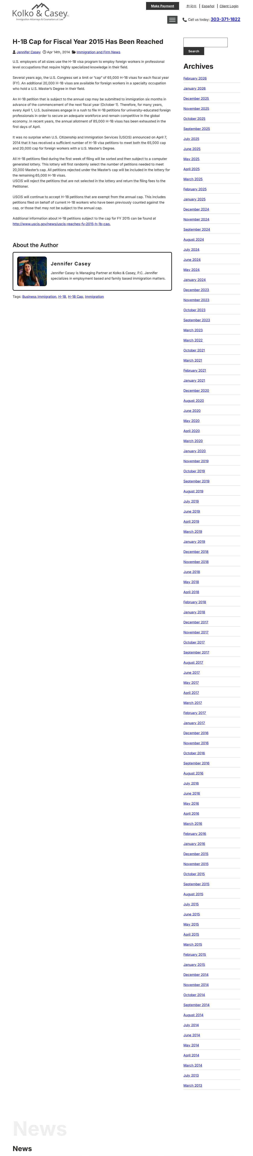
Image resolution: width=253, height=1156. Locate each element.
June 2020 (192, 411)
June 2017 (191, 673)
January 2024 (194, 280)
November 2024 (196, 219)
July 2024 (191, 250)
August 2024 (193, 240)
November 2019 (196, 461)
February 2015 (194, 955)
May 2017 (191, 683)
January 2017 (194, 723)
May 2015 (191, 924)
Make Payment (162, 6)
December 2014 (196, 975)
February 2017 (194, 713)
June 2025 (191, 149)
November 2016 (196, 743)
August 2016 (193, 773)
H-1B (62, 297)
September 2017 (196, 652)
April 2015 (191, 934)
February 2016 (194, 834)
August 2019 (193, 491)
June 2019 (191, 511)
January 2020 (194, 451)
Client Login (229, 6)
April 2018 (191, 592)
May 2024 (191, 270)
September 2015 (196, 884)
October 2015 (194, 874)
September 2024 (196, 229)
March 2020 (193, 441)
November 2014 (196, 985)
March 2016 (192, 824)
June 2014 (191, 1035)
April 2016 (191, 814)
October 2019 (194, 471)
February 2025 (195, 189)
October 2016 (194, 753)
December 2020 (196, 391)
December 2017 (195, 622)
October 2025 (194, 119)
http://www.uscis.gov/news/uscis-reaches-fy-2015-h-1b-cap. (61, 224)
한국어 (191, 6)
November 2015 (196, 864)
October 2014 (194, 995)
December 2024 (196, 209)
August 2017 (193, 662)
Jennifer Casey (29, 52)
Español (208, 6)
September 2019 (196, 481)
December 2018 (196, 552)
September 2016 (196, 763)
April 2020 (191, 431)
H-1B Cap (75, 297)
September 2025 (196, 129)
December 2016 (196, 733)
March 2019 (192, 532)
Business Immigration (39, 297)
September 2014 (196, 1005)
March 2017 (192, 703)
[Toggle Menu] (172, 20)
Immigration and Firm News (98, 52)
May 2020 (191, 421)
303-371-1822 (225, 19)
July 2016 (191, 783)
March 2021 (192, 360)
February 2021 (194, 370)
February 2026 (195, 78)
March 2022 (193, 340)
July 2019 (191, 501)
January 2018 (194, 612)
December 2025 (196, 99)
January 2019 (194, 542)
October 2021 (194, 350)
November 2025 (196, 109)
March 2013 (192, 1085)
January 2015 (194, 965)
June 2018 (191, 572)
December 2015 (195, 854)
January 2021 (194, 381)
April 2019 (191, 521)
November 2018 (196, 562)
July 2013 (191, 1075)
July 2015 (191, 904)
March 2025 (193, 179)
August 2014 (193, 1015)
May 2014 (191, 1045)
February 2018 (194, 602)
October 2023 (194, 310)
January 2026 (194, 88)
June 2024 (192, 260)
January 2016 (194, 844)
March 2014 (192, 1065)
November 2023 (196, 300)
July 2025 (191, 139)
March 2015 (192, 944)
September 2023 (196, 320)
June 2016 (191, 793)
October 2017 (194, 642)
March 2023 (193, 330)
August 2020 (193, 401)
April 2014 (191, 1055)
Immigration (94, 297)
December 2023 (196, 290)
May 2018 (191, 582)
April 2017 (191, 693)
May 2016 (191, 803)
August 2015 (193, 894)
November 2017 (196, 632)
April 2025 (191, 169)
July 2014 (191, 1025)
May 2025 (191, 159)
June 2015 (191, 914)
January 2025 (194, 199)
